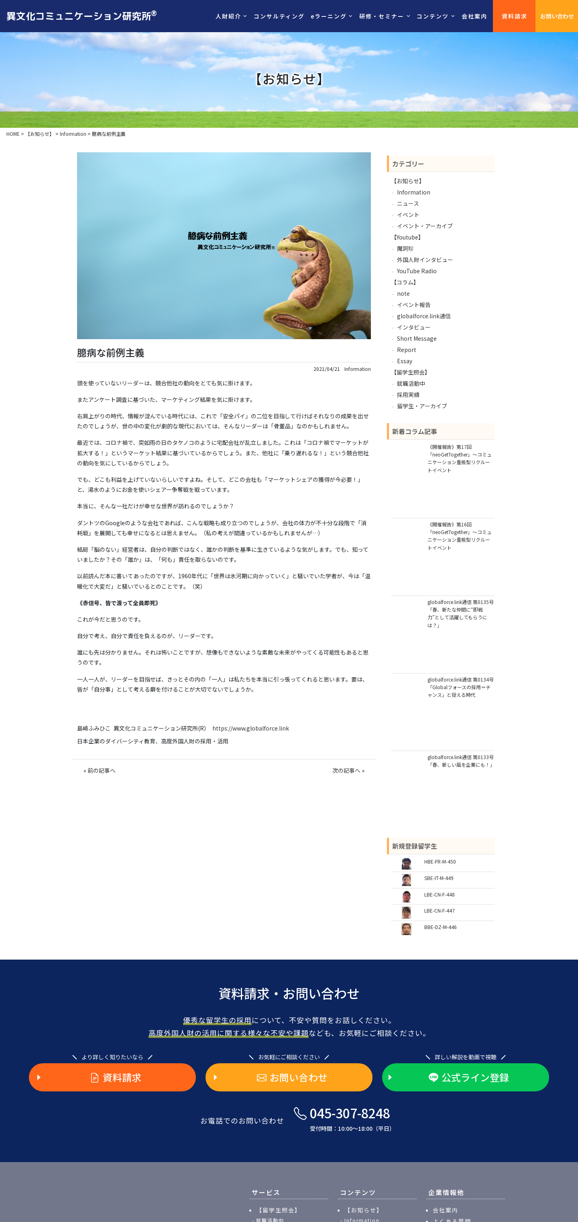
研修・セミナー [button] (381, 16)
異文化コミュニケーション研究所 (81, 15)
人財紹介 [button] (228, 16)
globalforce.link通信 (424, 316)
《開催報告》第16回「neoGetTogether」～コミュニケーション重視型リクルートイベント (459, 536)
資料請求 (514, 16)
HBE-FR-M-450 (440, 861)
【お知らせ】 (408, 181)
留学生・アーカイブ (422, 406)
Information (357, 369)
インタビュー (414, 327)
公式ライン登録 (469, 1077)
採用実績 (408, 395)
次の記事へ (346, 770)
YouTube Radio (417, 271)
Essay (404, 361)
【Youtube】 (407, 237)
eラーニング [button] (329, 16)
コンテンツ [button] (433, 16)
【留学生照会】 (410, 372)
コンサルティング (279, 16)
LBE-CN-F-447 (439, 910)
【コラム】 (405, 282)
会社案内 (474, 16)
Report (406, 350)
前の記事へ (102, 770)
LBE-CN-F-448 (439, 894)
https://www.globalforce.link (250, 728)
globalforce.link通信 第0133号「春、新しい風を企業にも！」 (461, 760)
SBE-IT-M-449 (439, 877)
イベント (408, 215)
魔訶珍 (405, 248)
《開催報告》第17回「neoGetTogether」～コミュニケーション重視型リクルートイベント (459, 458)
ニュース (408, 203)
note (403, 293)
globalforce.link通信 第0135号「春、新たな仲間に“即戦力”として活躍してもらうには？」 (460, 613)
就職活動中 (411, 383)
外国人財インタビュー (425, 260)
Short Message (417, 338)
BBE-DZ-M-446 (440, 926)
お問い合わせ (557, 16)
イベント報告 (414, 305)
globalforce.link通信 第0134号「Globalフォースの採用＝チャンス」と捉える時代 (460, 687)
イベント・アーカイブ (425, 226)
